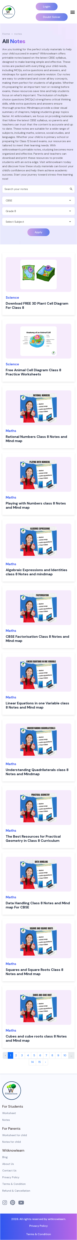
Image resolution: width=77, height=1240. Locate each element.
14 (32, 1062)
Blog (5, 1157)
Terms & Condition (14, 1184)
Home (6, 34)
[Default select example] (38, 200)
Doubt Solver (51, 17)
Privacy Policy (10, 1177)
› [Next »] (45, 1062)
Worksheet (9, 1113)
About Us (8, 1164)
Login (46, 6)
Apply (38, 232)
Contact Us (9, 1170)
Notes (6, 1120)
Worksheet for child (14, 1135)
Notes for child (11, 1142)
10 (64, 1055)
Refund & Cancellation (16, 1191)
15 (39, 1062)
